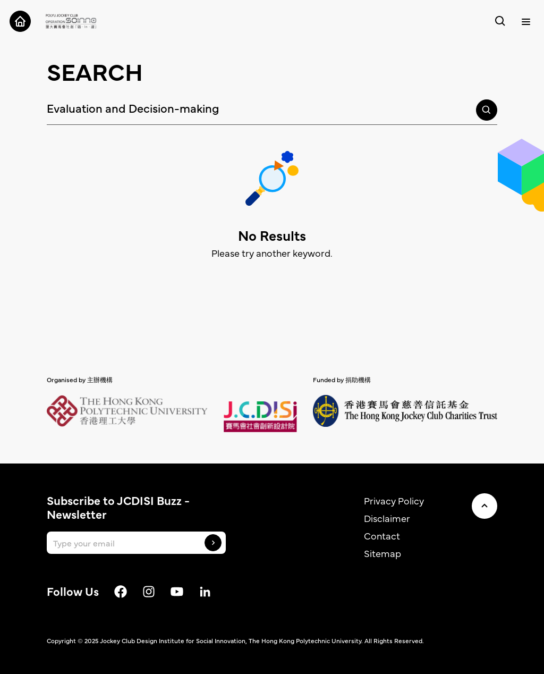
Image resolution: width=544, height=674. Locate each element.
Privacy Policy (394, 500)
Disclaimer (387, 518)
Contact (382, 535)
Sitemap (382, 553)
